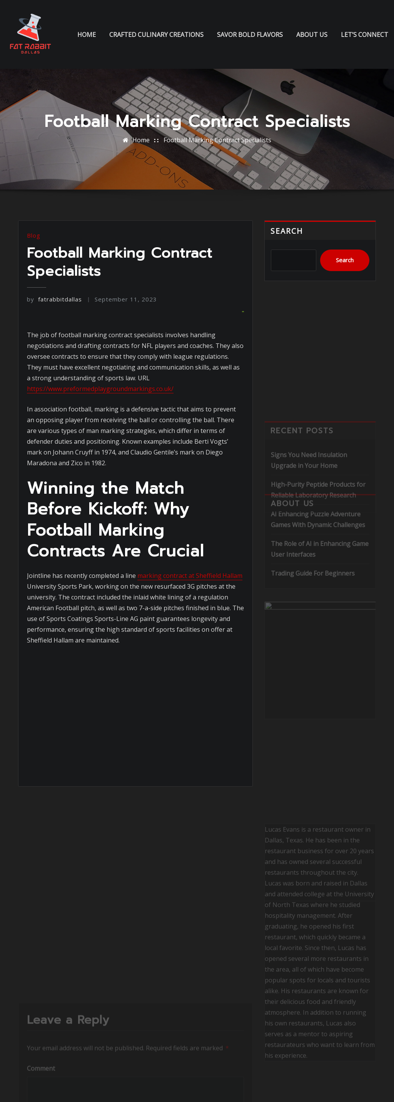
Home (86, 34)
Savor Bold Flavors (250, 34)
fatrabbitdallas (54, 299)
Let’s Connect (364, 34)
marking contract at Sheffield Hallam (189, 575)
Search (286, 231)
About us (311, 34)
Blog (33, 235)
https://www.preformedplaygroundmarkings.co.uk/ (100, 389)
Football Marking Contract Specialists (217, 140)
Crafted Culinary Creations (156, 34)
